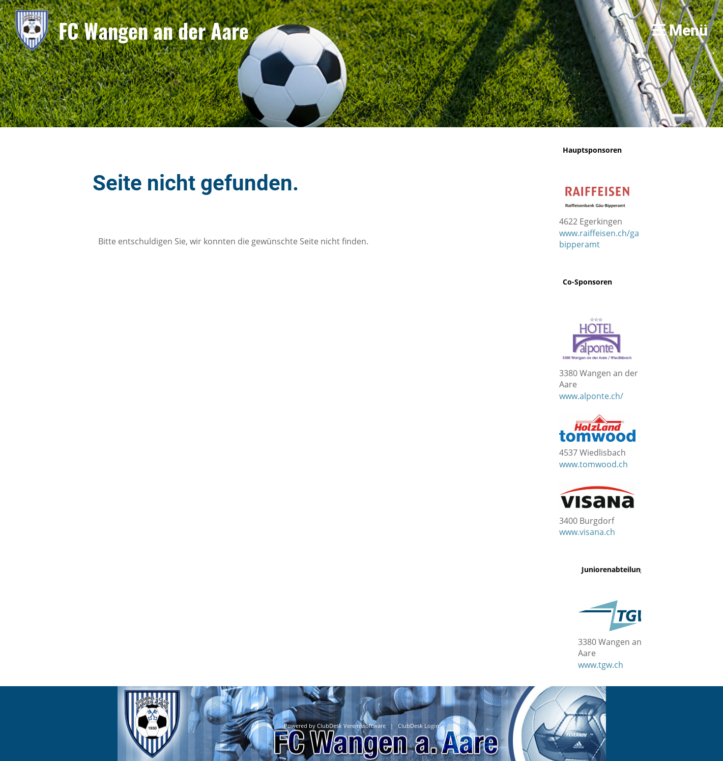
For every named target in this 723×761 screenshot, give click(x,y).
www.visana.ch (587, 532)
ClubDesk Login (418, 725)
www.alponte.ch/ (591, 396)
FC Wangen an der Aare (154, 30)
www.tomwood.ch (593, 464)
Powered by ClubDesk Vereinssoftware (335, 725)
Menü (680, 30)
